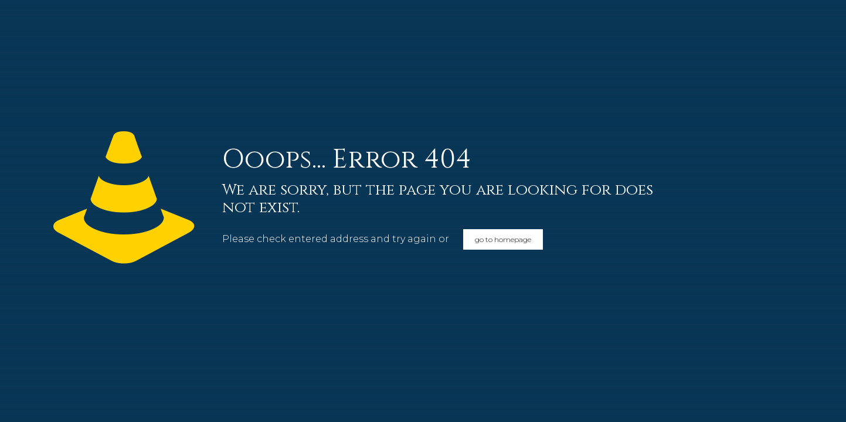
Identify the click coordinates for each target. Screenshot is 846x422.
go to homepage (503, 239)
